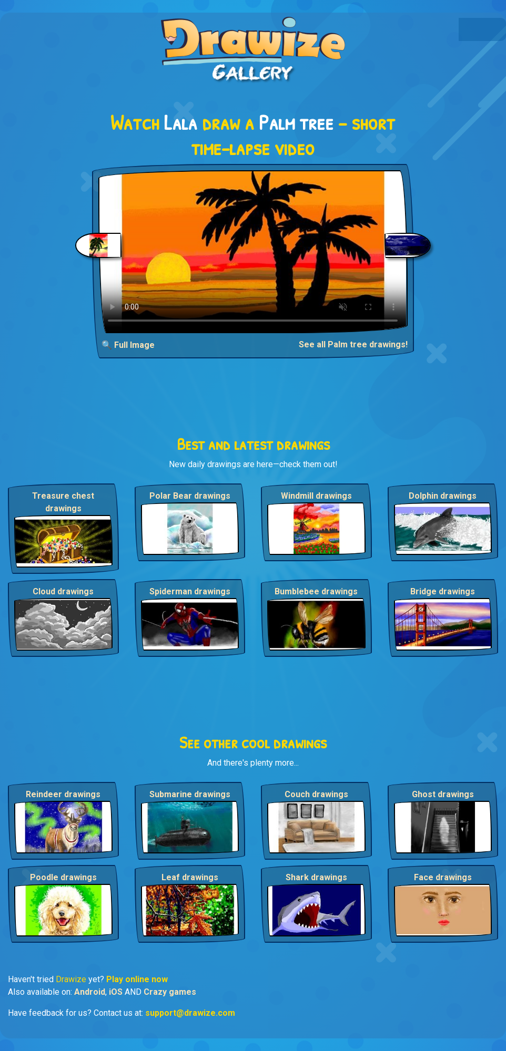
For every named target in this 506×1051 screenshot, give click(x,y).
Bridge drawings (442, 591)
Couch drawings (316, 794)
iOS (116, 992)
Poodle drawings (63, 877)
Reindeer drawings (63, 794)
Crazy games (170, 992)
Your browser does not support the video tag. (252, 251)
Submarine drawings (189, 794)
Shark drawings (316, 877)
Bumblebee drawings (316, 591)
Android (89, 992)
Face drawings (443, 877)
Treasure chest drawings (63, 502)
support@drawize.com (190, 1013)
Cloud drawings (63, 591)
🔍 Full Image (128, 345)
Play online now (137, 979)
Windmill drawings (316, 496)
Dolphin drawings (443, 496)
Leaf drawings (189, 877)
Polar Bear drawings (189, 496)
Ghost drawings (443, 794)
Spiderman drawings (189, 591)
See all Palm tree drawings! (353, 344)
